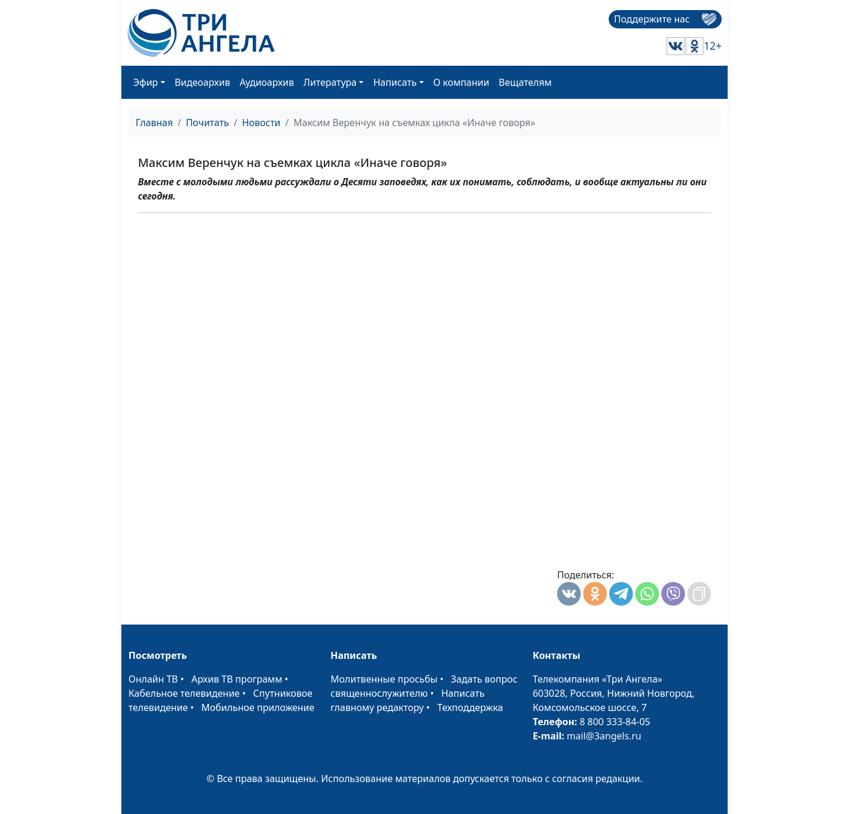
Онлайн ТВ (153, 679)
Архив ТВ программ (236, 679)
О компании (461, 82)
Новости (261, 122)
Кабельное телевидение (184, 693)
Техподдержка (470, 707)
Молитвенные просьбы (384, 679)
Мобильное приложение (257, 707)
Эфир (145, 82)
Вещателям (525, 82)
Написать (394, 82)
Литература (330, 82)
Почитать (207, 122)
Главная (154, 122)
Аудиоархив (267, 82)
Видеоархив (202, 82)
